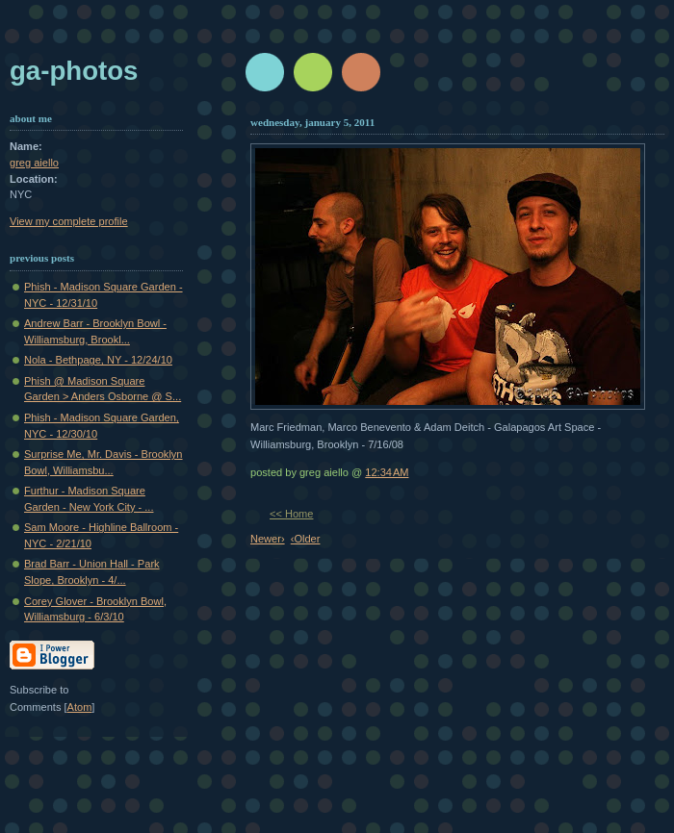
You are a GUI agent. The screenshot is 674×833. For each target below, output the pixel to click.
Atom (79, 707)
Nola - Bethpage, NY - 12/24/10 (98, 360)
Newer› (267, 538)
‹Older (306, 538)
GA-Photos (74, 71)
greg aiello (34, 162)
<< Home (291, 513)
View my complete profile (69, 221)
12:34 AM (386, 472)
